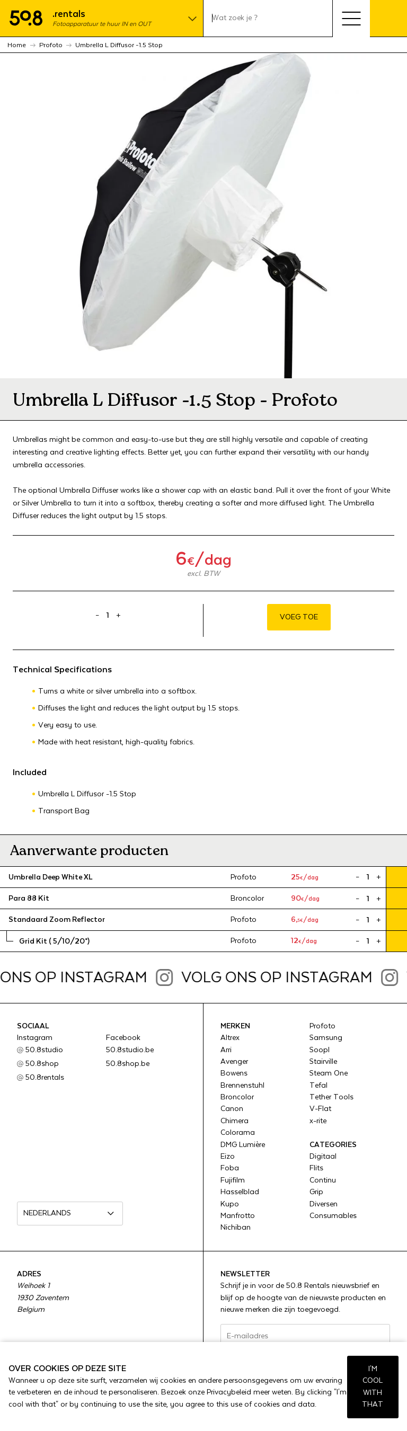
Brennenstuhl (242, 1085)
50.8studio (44, 1050)
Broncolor (237, 1097)
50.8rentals (44, 1077)
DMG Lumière (242, 1145)
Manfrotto (237, 1216)
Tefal (318, 1085)
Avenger (234, 1061)
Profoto (322, 1026)
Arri (226, 1050)
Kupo (229, 1204)
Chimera (234, 1121)
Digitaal (323, 1156)
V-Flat (320, 1109)
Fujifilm (232, 1180)
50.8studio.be (130, 1050)
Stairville (323, 1061)
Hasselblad (239, 1192)
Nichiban (235, 1227)
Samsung (325, 1038)
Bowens (233, 1073)
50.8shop (42, 1064)
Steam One (328, 1073)
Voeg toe (299, 617)
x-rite (317, 1121)
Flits (316, 1168)
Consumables (333, 1216)
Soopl (319, 1050)
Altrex (230, 1038)
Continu (322, 1180)
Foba (229, 1168)
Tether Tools (331, 1097)
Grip (316, 1192)
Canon (231, 1109)
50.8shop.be (127, 1064)
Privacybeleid (229, 1392)
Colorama (237, 1132)
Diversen (323, 1204)
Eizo (227, 1156)
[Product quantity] (108, 615)
